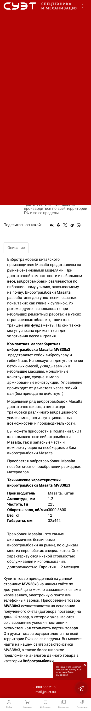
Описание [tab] (16, 247)
